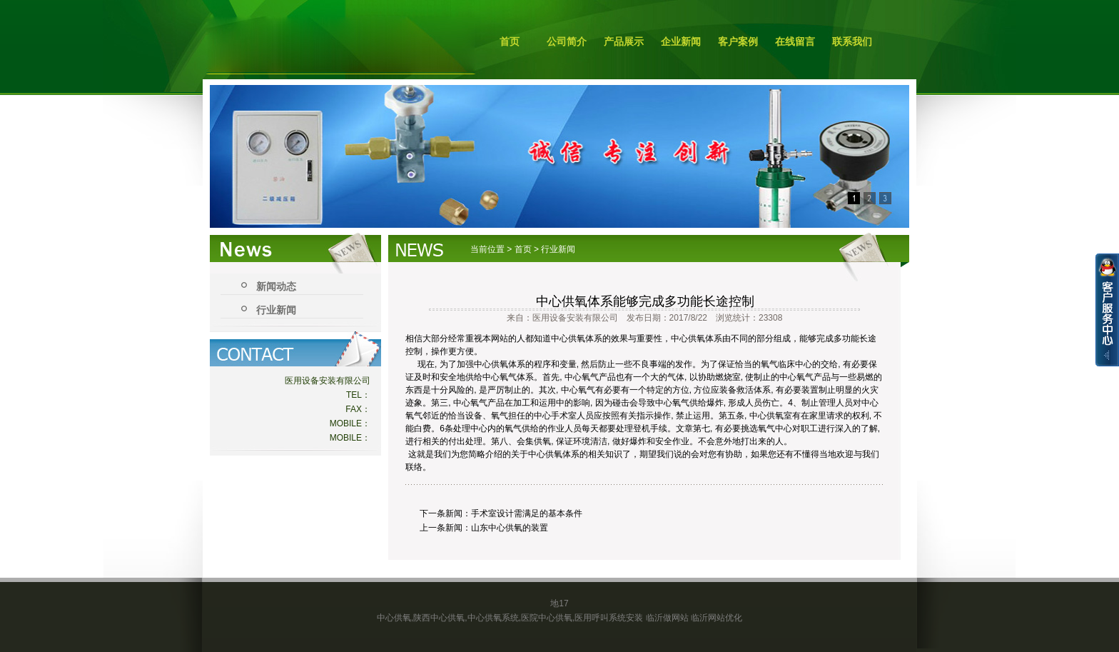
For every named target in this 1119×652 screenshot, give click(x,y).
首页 (510, 41)
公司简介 (567, 41)
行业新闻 (276, 310)
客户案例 (738, 41)
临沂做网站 (667, 618)
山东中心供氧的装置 (509, 528)
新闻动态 (276, 286)
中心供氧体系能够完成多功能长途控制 (645, 301)
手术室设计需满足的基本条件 (526, 513)
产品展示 (624, 41)
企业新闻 (681, 41)
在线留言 (795, 41)
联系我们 (852, 41)
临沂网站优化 (716, 618)
